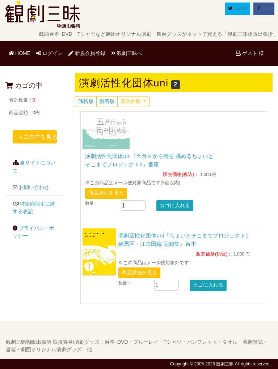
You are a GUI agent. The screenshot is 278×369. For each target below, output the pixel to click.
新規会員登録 (86, 53)
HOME (21, 52)
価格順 (85, 101)
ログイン (49, 53)
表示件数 (131, 101)
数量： (91, 203)
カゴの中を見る (37, 137)
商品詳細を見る (106, 193)
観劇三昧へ (126, 53)
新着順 (106, 101)
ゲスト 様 (250, 53)
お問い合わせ (34, 187)
